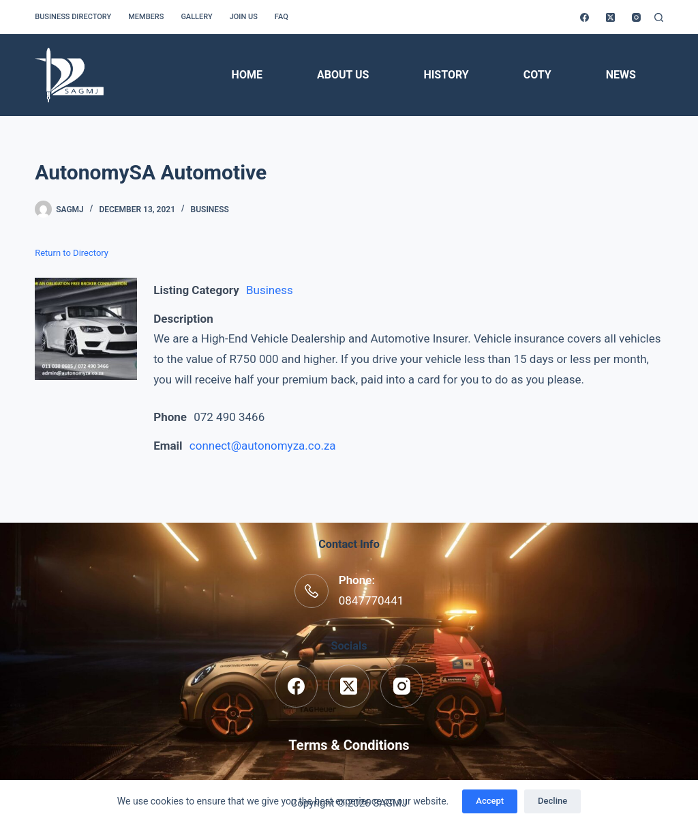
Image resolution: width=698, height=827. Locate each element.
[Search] (658, 17)
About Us (343, 74)
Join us (244, 16)
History (445, 74)
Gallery (196, 16)
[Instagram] (636, 17)
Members (146, 16)
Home (247, 74)
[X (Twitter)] (610, 17)
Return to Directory (71, 253)
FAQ (281, 16)
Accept (490, 801)
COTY (537, 74)
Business (210, 209)
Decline (552, 801)
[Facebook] (584, 17)
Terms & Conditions (348, 745)
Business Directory (73, 16)
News (621, 74)
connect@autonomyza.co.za (262, 445)
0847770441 (371, 600)
